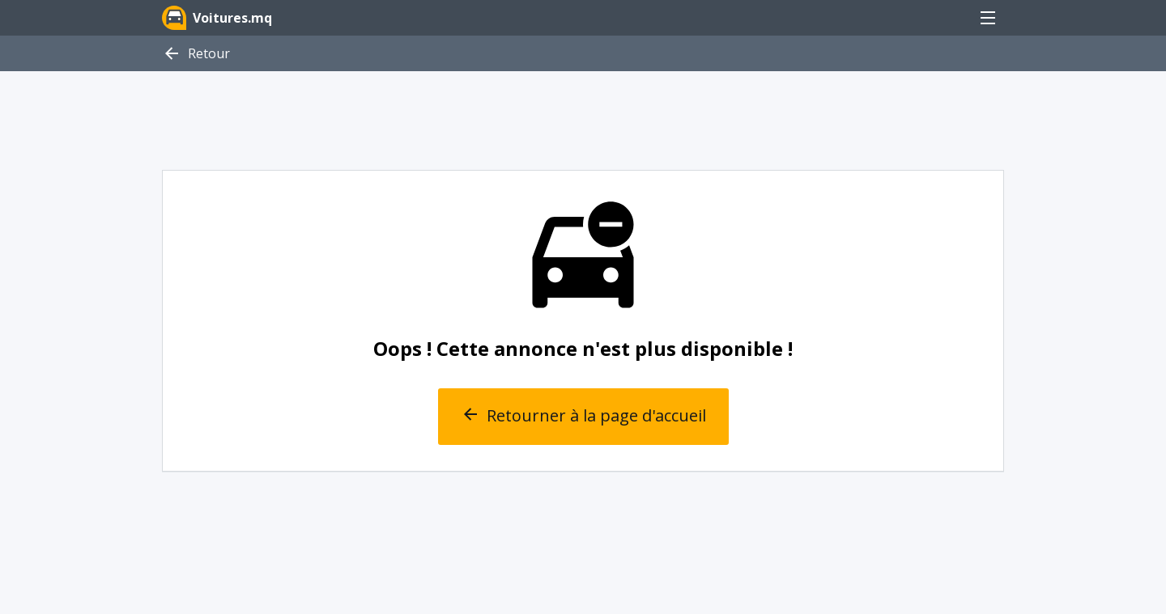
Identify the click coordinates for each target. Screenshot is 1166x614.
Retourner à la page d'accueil (583, 416)
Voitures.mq (217, 18)
